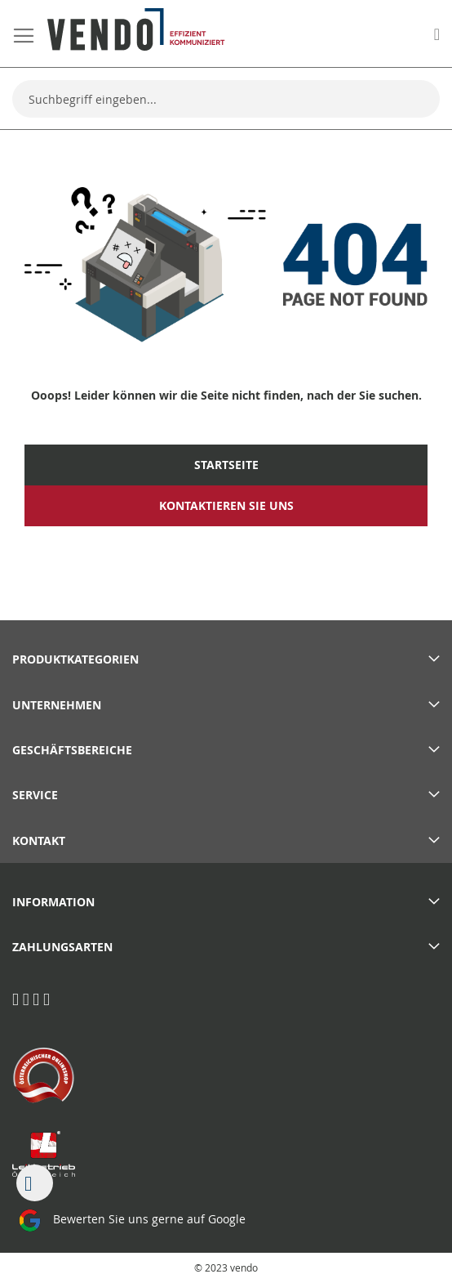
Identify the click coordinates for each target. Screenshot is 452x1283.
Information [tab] (53, 902)
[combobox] (226, 99)
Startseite (226, 465)
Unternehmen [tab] (56, 705)
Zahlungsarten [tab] (62, 947)
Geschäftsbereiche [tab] (72, 750)
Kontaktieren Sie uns (226, 506)
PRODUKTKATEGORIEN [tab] (75, 659)
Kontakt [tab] (38, 840)
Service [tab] (35, 795)
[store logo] (136, 29)
